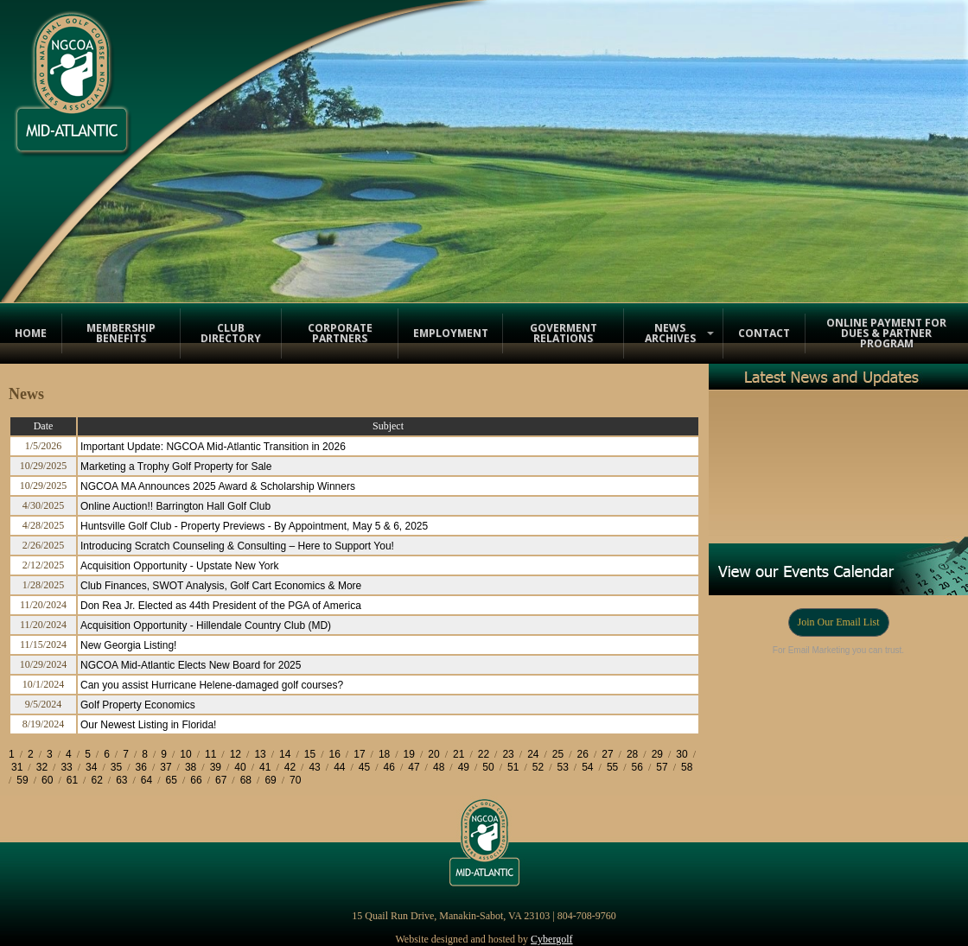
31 (16, 767)
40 (239, 767)
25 (558, 754)
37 (165, 767)
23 (507, 754)
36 (141, 767)
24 (532, 754)
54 (587, 767)
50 (488, 767)
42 (290, 767)
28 (632, 754)
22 (483, 754)
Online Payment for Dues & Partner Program (886, 333)
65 (171, 780)
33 (66, 767)
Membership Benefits (121, 333)
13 (259, 754)
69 (270, 780)
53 (562, 767)
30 (681, 754)
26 (583, 754)
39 (215, 767)
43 (314, 767)
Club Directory (231, 333)
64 (146, 780)
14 (284, 754)
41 (265, 767)
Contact (764, 333)
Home (31, 333)
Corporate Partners (340, 333)
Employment (450, 333)
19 (409, 754)
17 (359, 754)
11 (210, 754)
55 (612, 767)
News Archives (670, 333)
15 (309, 754)
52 (538, 767)
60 (47, 780)
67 (220, 780)
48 (438, 767)
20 (433, 754)
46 (389, 767)
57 (661, 767)
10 (185, 754)
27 (607, 754)
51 (513, 767)
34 (91, 767)
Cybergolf (551, 939)
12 (235, 754)
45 (364, 767)
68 (246, 780)
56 (637, 767)
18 (384, 754)
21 (458, 754)
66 (195, 780)
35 (116, 767)
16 (335, 754)
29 (657, 754)
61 (72, 780)
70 (295, 780)
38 (190, 767)
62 (96, 780)
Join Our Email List (839, 622)
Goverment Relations (563, 333)
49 (463, 767)
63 (121, 780)
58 (686, 767)
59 (22, 780)
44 (339, 767)
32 (42, 767)
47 (413, 767)
